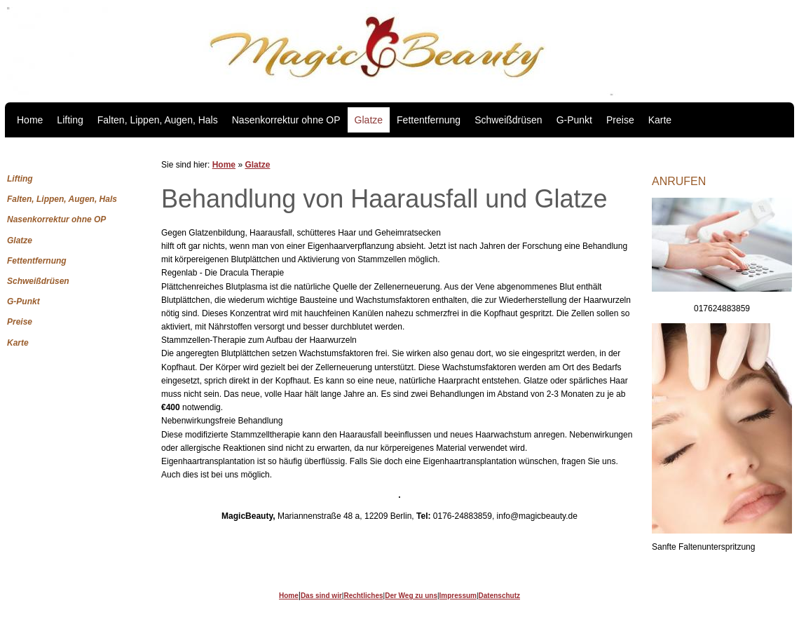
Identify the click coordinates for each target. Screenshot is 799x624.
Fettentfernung (428, 120)
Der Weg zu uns (411, 595)
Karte (659, 120)
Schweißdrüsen (508, 120)
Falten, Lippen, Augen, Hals (157, 120)
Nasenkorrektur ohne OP (286, 120)
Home (30, 120)
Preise (620, 120)
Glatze (369, 120)
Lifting (70, 120)
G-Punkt (574, 120)
